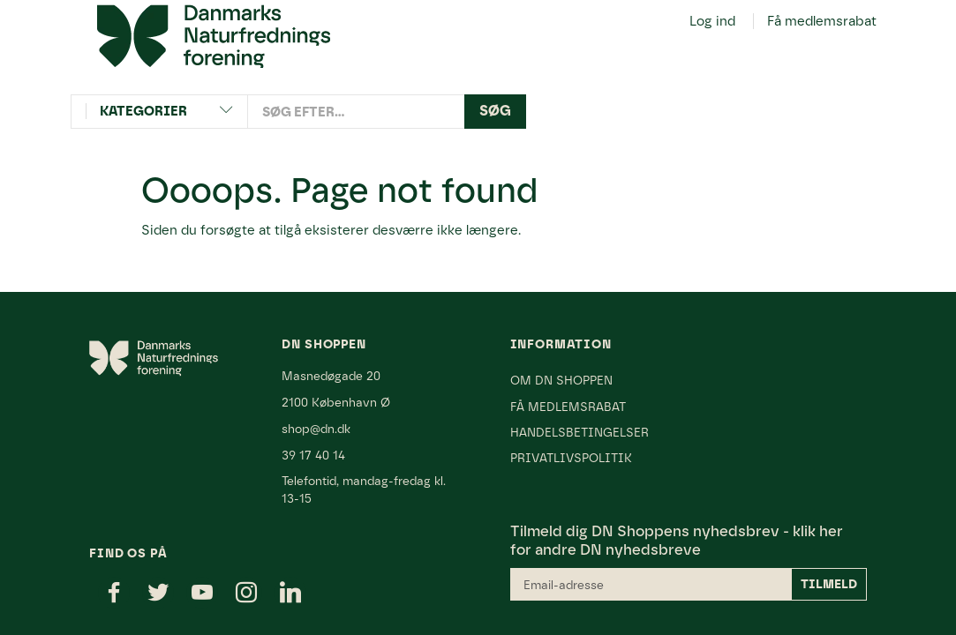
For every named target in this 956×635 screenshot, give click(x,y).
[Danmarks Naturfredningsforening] (213, 35)
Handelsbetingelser (579, 432)
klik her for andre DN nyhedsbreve (676, 540)
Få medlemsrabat (822, 21)
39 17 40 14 (313, 455)
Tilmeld (829, 584)
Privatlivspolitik (571, 458)
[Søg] (495, 111)
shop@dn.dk (316, 429)
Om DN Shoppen (561, 380)
